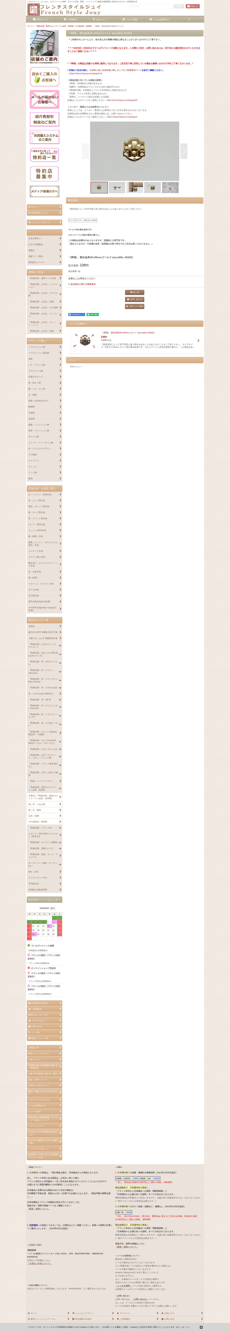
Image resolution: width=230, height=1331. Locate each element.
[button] (189, 19)
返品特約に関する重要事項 (81, 284)
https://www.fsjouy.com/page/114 (86, 73)
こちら (187, 1327)
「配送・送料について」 (38, 1209)
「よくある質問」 (123, 1286)
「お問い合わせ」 (140, 1299)
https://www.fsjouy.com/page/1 (122, 117)
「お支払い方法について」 (39, 1263)
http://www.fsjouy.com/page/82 (122, 100)
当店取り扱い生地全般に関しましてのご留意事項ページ (116, 70)
